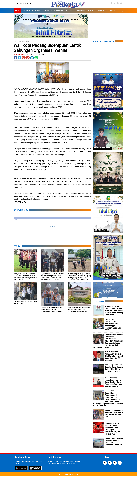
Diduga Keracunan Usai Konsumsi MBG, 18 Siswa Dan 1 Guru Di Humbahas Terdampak (114, 444)
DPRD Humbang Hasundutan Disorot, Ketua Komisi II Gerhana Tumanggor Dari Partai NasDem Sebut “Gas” (114, 385)
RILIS (35, 5)
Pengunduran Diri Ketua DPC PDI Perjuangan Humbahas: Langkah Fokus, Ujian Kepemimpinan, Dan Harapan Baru (114, 431)
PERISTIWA (58, 13)
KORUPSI (69, 13)
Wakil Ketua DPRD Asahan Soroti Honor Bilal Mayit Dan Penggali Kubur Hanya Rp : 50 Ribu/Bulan (114, 358)
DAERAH (47, 13)
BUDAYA (110, 13)
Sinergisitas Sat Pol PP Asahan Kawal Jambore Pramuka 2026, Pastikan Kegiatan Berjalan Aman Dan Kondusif (25, 279)
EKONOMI (80, 13)
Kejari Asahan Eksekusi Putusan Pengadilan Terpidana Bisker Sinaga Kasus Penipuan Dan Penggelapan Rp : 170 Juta (52, 279)
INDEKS (28, 5)
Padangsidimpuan (24, 44)
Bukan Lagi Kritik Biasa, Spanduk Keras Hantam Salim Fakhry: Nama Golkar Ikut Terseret (114, 371)
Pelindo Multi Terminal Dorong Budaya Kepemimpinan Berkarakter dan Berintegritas (51, 312)
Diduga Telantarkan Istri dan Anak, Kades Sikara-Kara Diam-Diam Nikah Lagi (114, 416)
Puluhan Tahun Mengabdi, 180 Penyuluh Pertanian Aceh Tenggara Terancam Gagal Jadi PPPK (113, 327)
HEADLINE (18, 5)
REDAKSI (51, 464)
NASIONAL (36, 13)
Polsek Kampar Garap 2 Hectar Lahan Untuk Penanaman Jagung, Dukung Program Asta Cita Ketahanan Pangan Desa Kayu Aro (79, 280)
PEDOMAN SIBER (62, 464)
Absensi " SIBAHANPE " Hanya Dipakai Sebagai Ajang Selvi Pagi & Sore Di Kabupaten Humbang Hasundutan (114, 313)
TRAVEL (100, 13)
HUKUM (90, 13)
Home (17, 13)
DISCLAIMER (75, 464)
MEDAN (25, 13)
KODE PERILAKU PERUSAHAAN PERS (61, 467)
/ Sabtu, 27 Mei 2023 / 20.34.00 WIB (34, 57)
